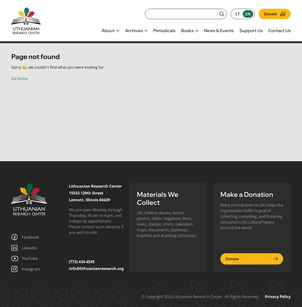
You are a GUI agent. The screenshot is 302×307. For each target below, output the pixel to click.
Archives (136, 31)
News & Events (219, 31)
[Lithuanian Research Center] (29, 199)
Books (189, 31)
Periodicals (164, 31)
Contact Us (279, 31)
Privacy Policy (278, 296)
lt (237, 14)
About (110, 31)
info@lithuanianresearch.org (96, 268)
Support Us (251, 31)
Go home (19, 78)
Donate (274, 14)
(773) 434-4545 (82, 261)
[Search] (186, 14)
